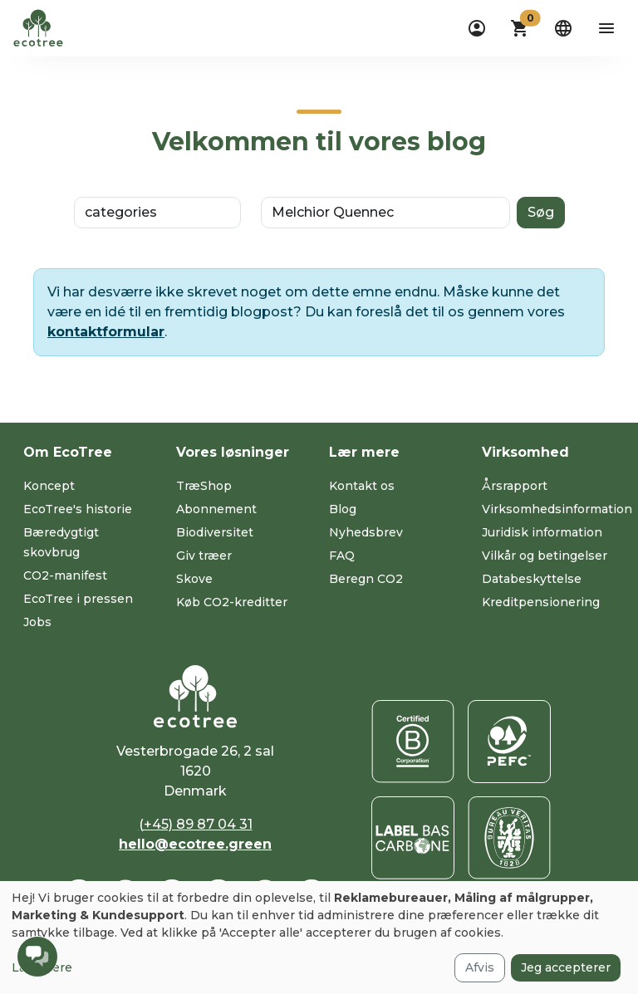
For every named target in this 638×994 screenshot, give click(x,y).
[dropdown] (477, 28)
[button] (520, 28)
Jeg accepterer (566, 967)
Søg (541, 212)
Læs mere (42, 967)
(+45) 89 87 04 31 (196, 824)
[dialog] (319, 937)
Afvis (479, 967)
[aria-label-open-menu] (606, 28)
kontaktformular (105, 332)
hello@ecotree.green (195, 844)
